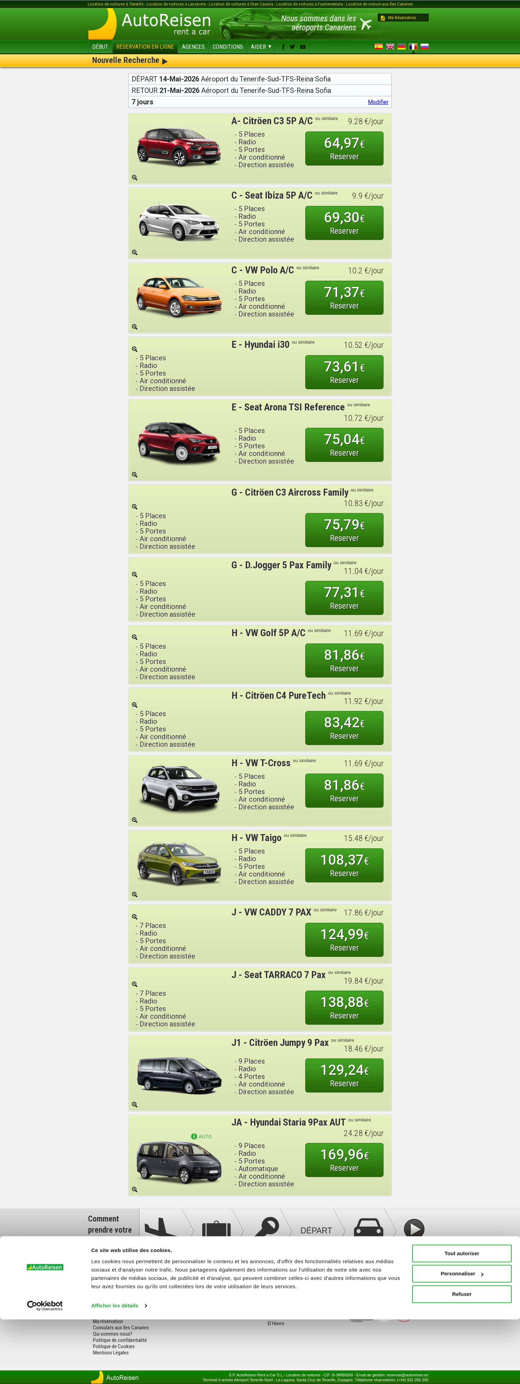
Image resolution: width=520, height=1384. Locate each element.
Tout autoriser (461, 1318)
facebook (283, 47)
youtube (303, 47)
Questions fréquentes (115, 1277)
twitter (292, 46)
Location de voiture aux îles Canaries (379, 4)
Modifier (378, 102)
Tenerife (194, 1277)
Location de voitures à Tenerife (115, 4)
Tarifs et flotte (107, 1284)
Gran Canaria (199, 1296)
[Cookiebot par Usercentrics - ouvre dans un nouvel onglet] (45, 1370)
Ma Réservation (402, 17)
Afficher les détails (114, 1370)
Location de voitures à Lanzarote (176, 4)
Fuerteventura (200, 1290)
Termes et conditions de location (126, 1296)
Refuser (462, 1359)
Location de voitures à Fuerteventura (309, 4)
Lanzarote (196, 1284)
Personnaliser (462, 1338)
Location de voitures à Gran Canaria (241, 4)
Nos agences (106, 1290)
